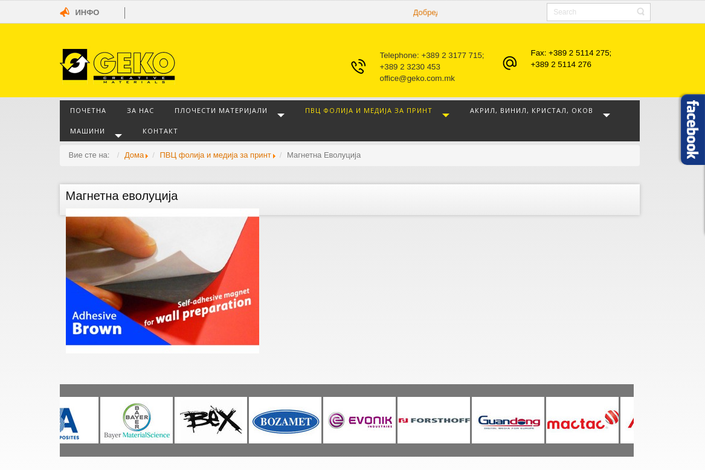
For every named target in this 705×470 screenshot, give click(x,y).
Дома (134, 154)
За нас (140, 110)
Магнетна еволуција (122, 195)
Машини (87, 130)
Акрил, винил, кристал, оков (531, 110)
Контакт (160, 130)
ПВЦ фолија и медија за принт (369, 110)
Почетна (88, 110)
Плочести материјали (221, 110)
